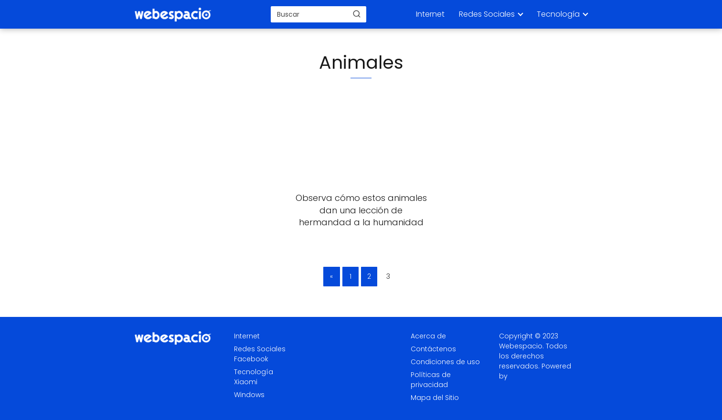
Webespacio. (521, 346)
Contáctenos (433, 349)
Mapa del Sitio (435, 397)
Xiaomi (245, 382)
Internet (430, 14)
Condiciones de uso (445, 362)
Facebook (251, 359)
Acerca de (428, 336)
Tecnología (558, 14)
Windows (249, 394)
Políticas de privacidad (431, 379)
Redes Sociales (487, 14)
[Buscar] (356, 13)
